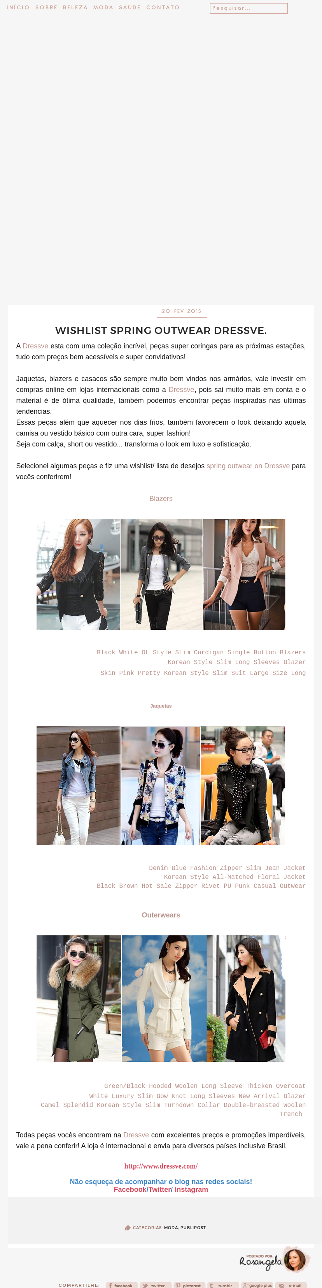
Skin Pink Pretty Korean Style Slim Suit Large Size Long (203, 673)
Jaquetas (161, 706)
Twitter (160, 1189)
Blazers (161, 499)
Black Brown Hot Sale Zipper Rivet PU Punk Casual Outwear (201, 886)
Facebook (130, 1189)
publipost (193, 1227)
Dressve (35, 346)
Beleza (75, 8)
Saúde (130, 8)
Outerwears (161, 915)
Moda (103, 8)
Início (18, 8)
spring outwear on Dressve (248, 466)
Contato (163, 8)
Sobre (46, 8)
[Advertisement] (161, 229)
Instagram (191, 1189)
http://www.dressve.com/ (161, 1166)
